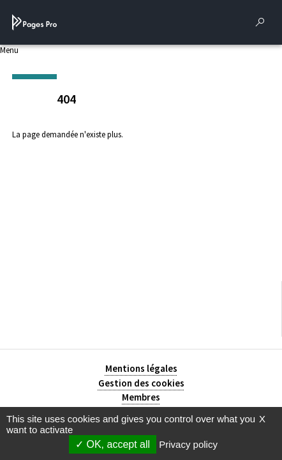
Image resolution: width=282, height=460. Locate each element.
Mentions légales (141, 368)
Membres (141, 397)
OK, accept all (112, 444)
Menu (9, 50)
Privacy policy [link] (188, 444)
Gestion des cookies (141, 383)
